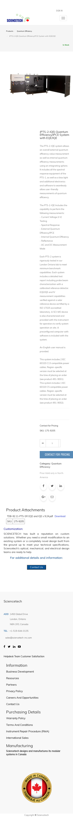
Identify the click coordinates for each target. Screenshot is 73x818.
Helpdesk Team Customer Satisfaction (24, 656)
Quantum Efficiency (24, 31)
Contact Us (36, 567)
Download (60, 516)
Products (9, 31)
